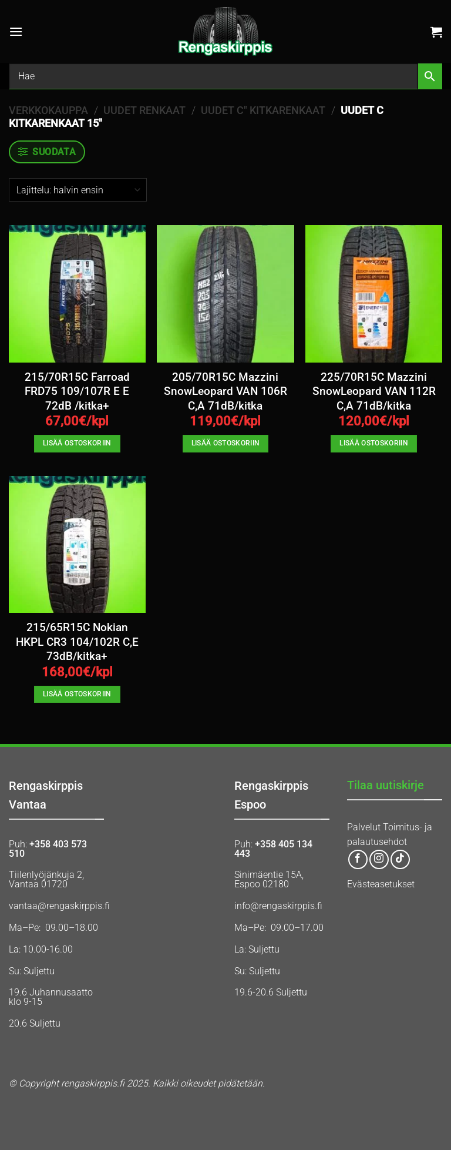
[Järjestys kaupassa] (78, 190)
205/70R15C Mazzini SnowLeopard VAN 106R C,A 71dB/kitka (225, 392)
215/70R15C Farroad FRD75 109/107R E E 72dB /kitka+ (77, 392)
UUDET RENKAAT (144, 110)
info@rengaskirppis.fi (278, 905)
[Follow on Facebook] (358, 859)
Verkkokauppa (48, 110)
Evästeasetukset (381, 884)
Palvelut (364, 827)
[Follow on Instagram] (379, 859)
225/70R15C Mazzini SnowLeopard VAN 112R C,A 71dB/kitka (374, 392)
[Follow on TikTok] (400, 859)
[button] (16, 31)
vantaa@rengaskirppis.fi (59, 905)
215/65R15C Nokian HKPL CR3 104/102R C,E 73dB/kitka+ (77, 642)
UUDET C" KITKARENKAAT (263, 110)
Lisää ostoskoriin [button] (77, 443)
